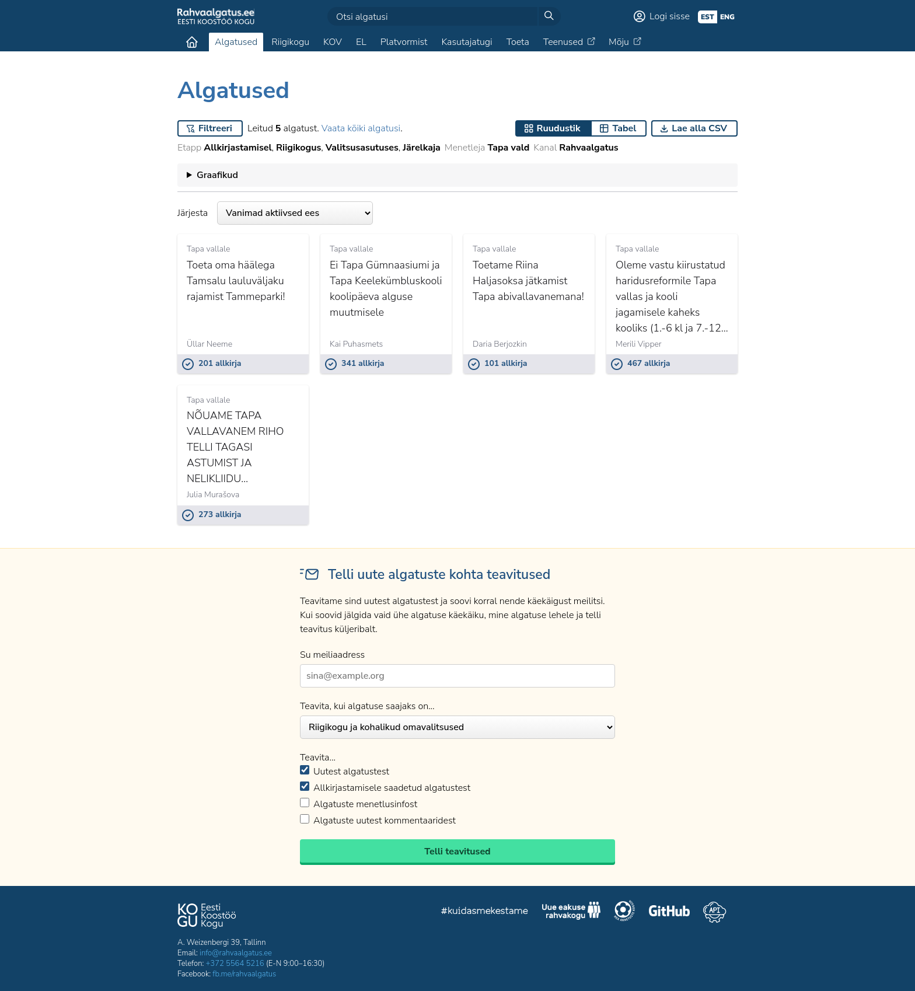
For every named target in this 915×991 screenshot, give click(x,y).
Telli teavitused (457, 851)
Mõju (619, 42)
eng (727, 17)
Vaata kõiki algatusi (361, 128)
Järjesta (275, 213)
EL (361, 42)
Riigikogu (290, 42)
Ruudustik (559, 128)
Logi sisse (669, 16)
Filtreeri (215, 128)
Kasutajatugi (466, 42)
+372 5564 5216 (235, 963)
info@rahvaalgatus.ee (236, 953)
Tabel (624, 128)
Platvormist (404, 42)
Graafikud (217, 175)
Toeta (518, 42)
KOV (332, 42)
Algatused (236, 42)
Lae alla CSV (699, 128)
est (707, 17)
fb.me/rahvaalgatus (244, 974)
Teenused (563, 42)
